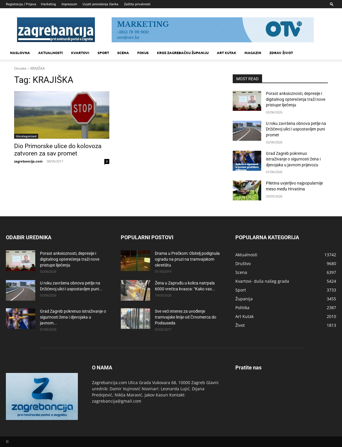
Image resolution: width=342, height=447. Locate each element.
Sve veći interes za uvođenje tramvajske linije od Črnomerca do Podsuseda (185, 317)
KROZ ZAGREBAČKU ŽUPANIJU (183, 52)
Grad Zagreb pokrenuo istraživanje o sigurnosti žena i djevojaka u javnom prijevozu (293, 159)
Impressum (69, 3)
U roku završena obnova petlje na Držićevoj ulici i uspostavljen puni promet (296, 129)
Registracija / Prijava (21, 3)
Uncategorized (26, 136)
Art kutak (226, 52)
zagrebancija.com (28, 161)
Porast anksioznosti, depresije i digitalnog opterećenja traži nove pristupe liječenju (295, 99)
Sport (103, 52)
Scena (123, 52)
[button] (331, 4)
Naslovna (20, 52)
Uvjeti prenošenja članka (100, 3)
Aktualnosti (50, 52)
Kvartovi (80, 52)
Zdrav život (281, 52)
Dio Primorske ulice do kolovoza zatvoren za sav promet (57, 150)
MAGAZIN (252, 52)
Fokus (143, 52)
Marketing (48, 3)
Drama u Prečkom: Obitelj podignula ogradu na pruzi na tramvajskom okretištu (187, 259)
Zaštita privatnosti (137, 3)
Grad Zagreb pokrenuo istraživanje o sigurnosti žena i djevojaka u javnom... (73, 317)
